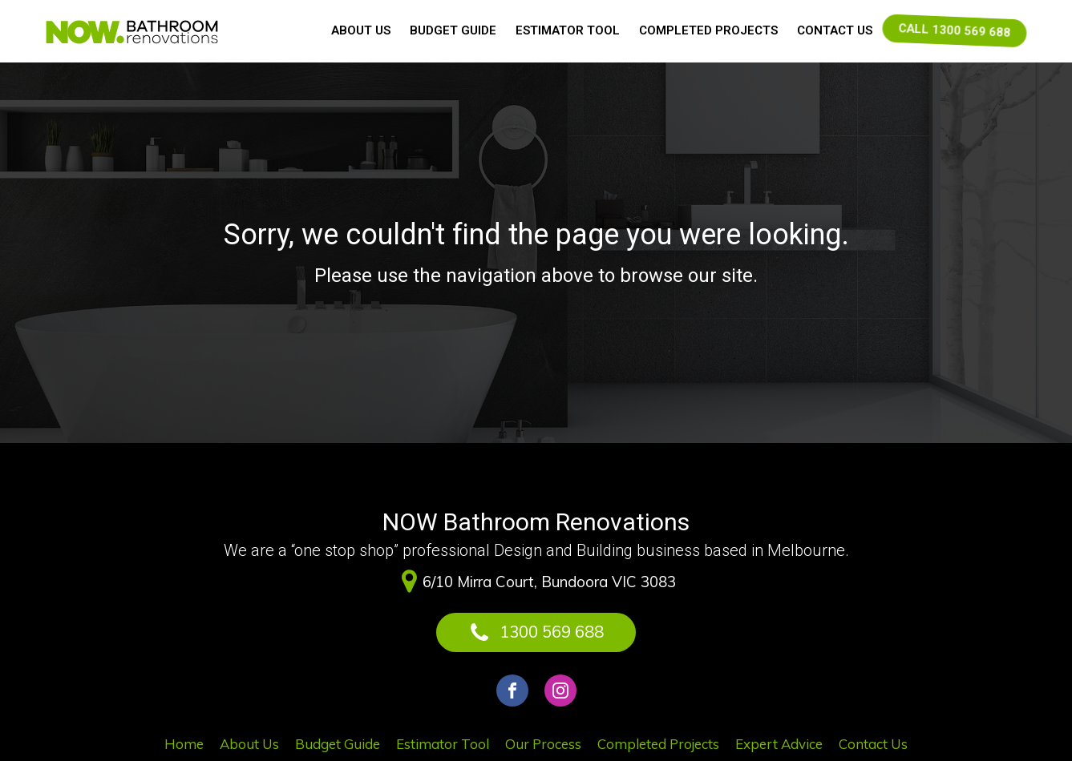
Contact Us (834, 30)
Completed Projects (708, 30)
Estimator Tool (568, 30)
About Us (360, 30)
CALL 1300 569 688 (954, 30)
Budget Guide (453, 30)
